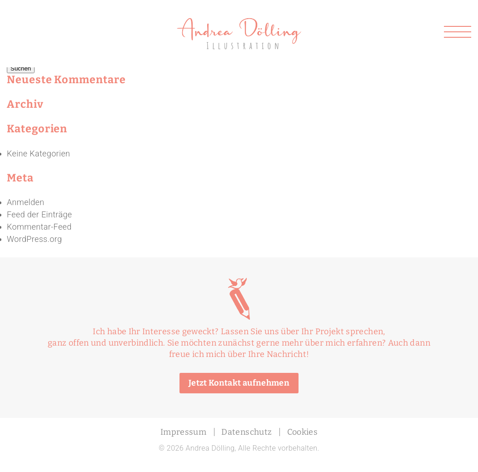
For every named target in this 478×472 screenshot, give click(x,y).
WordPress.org (34, 239)
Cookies (302, 432)
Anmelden (26, 202)
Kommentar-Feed (39, 226)
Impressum (183, 432)
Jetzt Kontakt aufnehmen (239, 383)
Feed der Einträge (39, 214)
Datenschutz (246, 432)
